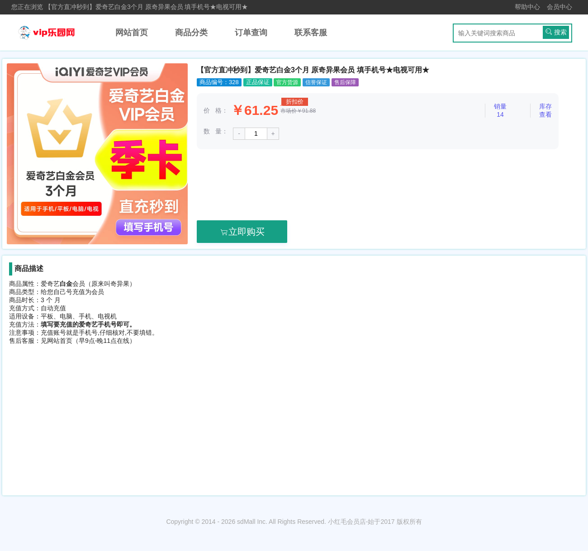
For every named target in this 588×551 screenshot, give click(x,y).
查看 (545, 114)
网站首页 (131, 32)
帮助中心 (527, 6)
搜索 (556, 32)
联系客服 (310, 32)
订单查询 (251, 32)
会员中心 (559, 6)
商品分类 (191, 32)
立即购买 (242, 232)
